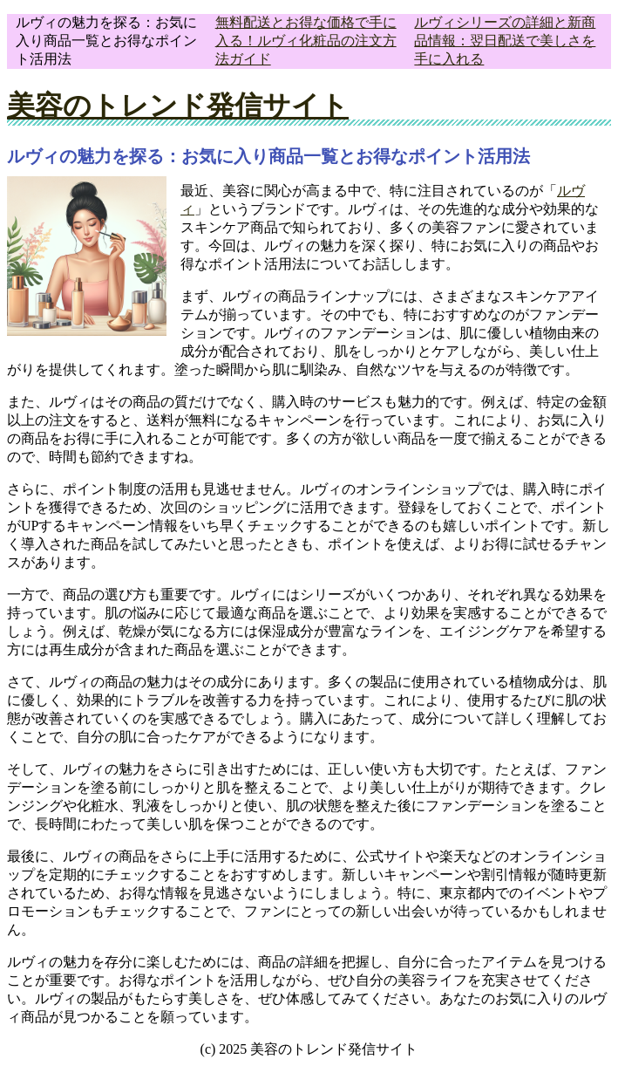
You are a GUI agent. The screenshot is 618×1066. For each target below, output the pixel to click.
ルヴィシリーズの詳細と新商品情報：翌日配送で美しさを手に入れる (504, 40)
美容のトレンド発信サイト (178, 105)
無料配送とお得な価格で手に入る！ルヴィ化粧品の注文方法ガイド (306, 40)
